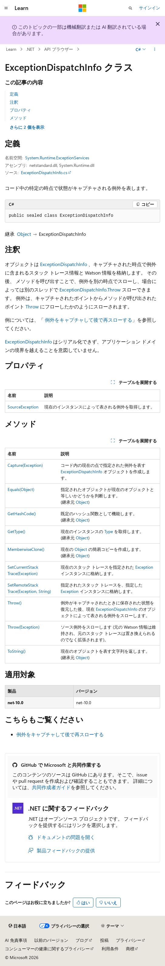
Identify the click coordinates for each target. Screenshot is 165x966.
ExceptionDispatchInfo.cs (44, 172)
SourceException (23, 407)
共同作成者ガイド (51, 787)
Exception (144, 567)
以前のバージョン (51, 940)
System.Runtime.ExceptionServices (57, 158)
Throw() (15, 603)
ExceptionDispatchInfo (63, 264)
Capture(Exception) (25, 465)
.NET (30, 49)
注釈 (14, 102)
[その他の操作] (155, 49)
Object (24, 234)
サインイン (149, 8)
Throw (32, 306)
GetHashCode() (22, 513)
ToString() (16, 651)
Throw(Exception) (23, 627)
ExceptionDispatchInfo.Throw (90, 289)
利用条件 (110, 948)
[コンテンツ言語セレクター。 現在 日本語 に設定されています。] (17, 926)
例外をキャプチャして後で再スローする (88, 320)
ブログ (82, 940)
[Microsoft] (82, 8)
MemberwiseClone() (26, 549)
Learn (11, 49)
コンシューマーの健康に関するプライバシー (47, 948)
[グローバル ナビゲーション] (6, 8)
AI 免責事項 (16, 940)
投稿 (104, 940)
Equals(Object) (21, 489)
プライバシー (128, 940)
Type (108, 531)
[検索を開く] (130, 8)
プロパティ (20, 110)
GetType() (16, 531)
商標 (130, 948)
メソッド (18, 118)
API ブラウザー (58, 49)
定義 (14, 94)
